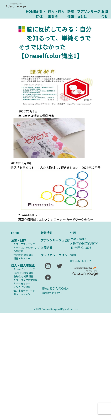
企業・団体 (41, 13)
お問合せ (104, 13)
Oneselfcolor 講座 (23, 273)
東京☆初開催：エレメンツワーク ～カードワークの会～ (55, 219)
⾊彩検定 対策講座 (23, 255)
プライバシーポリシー (55, 255)
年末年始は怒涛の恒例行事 (36, 115)
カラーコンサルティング (27, 247)
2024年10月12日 (29, 215)
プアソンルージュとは (88, 13)
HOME (31, 11)
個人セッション (22, 294)
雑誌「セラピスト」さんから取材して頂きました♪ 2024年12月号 (55, 167)
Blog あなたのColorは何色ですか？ (55, 290)
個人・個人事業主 (56, 13)
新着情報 (70, 13)
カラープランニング (24, 244)
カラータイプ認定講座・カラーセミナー (27, 281)
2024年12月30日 (22, 163)
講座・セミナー (22, 258)
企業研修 (18, 251)
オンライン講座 (22, 287)
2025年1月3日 (27, 111)
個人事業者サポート (24, 290)
